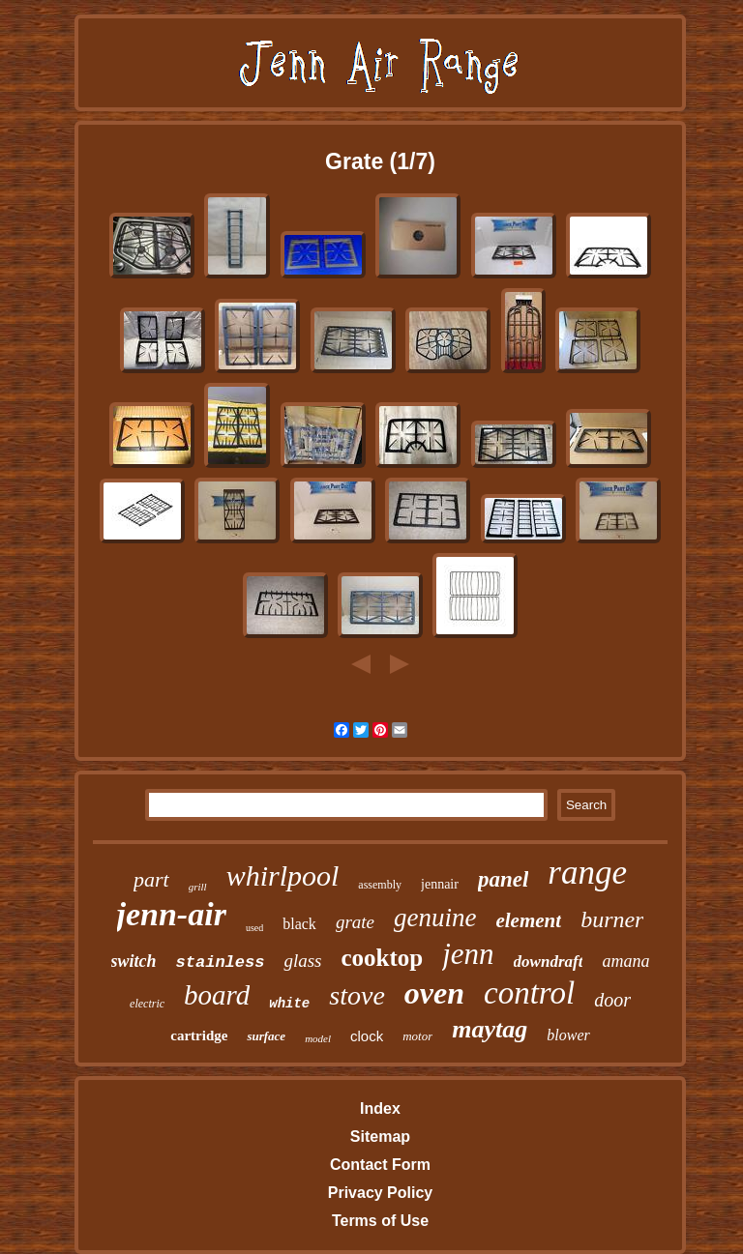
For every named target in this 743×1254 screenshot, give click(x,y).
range (587, 872)
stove (357, 995)
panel (503, 879)
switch (134, 961)
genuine (435, 917)
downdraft (548, 961)
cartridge (198, 1035)
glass (302, 960)
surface (266, 1036)
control (529, 993)
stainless (220, 962)
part (151, 879)
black (299, 924)
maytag (489, 1029)
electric (147, 1003)
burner (611, 919)
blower (568, 1035)
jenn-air (171, 914)
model (318, 1038)
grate (355, 922)
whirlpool (283, 875)
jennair (440, 884)
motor (417, 1036)
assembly (379, 884)
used (254, 927)
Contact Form (380, 1164)
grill (198, 886)
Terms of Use (380, 1220)
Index (380, 1108)
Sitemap (380, 1136)
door (612, 999)
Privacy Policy (380, 1192)
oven (434, 993)
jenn (467, 954)
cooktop (383, 958)
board (217, 994)
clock (366, 1036)
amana (625, 961)
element (528, 920)
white (289, 1003)
